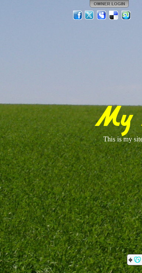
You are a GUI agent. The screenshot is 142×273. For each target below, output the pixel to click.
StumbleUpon (126, 15)
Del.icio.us (114, 15)
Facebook (77, 15)
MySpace (102, 15)
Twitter (89, 15)
